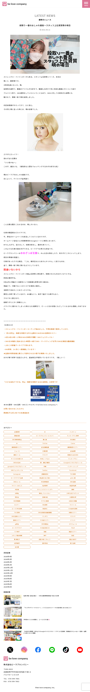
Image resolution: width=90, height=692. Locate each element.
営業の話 (45, 497)
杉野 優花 (17, 543)
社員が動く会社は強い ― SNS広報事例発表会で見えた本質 (41, 596)
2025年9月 (8, 576)
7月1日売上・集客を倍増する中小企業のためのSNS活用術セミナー (31, 333)
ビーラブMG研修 (17, 509)
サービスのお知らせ (17, 459)
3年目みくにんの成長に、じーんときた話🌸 (37, 619)
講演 (73, 489)
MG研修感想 (45, 482)
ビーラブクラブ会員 (17, 478)
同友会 (17, 497)
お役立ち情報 (73, 501)
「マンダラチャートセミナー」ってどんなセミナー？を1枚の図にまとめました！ (48, 607)
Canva (73, 443)
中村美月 (73, 439)
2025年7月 (8, 581)
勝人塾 (45, 439)
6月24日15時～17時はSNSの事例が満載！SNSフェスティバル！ (29, 337)
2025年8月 (8, 578)
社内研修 (45, 485)
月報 (45, 466)
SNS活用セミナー (17, 516)
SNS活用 (73, 482)
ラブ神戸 (17, 532)
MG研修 (45, 505)
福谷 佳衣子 (72, 539)
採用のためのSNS (72, 455)
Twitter (45, 470)
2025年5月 (8, 587)
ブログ (73, 528)
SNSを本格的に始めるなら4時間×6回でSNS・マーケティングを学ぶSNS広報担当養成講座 (40, 341)
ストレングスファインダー (45, 489)
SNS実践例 (17, 501)
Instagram (17, 474)
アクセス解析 (45, 501)
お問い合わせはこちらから (14, 409)
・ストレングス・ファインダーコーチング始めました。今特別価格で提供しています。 (36, 329)
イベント (73, 520)
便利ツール (17, 455)
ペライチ (45, 455)
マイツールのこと (17, 485)
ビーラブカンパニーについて (45, 436)
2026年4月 (8, 556)
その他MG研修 (73, 509)
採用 (45, 532)
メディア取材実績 (17, 535)
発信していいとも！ (45, 493)
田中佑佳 (45, 543)
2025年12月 (8, 567)
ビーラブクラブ (17, 528)
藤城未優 (17, 436)
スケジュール (73, 524)
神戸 (45, 535)
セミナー (17, 505)
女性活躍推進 (45, 447)
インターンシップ (73, 466)
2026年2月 (8, 562)
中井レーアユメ (45, 459)
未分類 (17, 547)
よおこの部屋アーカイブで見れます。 (19, 345)
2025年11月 (8, 570)
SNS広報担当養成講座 (45, 512)
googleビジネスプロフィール (17, 466)
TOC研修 (73, 474)
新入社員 (73, 543)
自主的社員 (73, 485)
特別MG (45, 509)
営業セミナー (17, 520)
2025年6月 (8, 584)
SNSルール (17, 482)
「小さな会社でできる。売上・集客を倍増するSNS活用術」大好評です (31, 382)
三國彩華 (45, 451)
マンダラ (45, 516)
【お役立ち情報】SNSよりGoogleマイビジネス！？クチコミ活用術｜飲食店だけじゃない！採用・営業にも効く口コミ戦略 (55, 632)
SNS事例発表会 (17, 439)
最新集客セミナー (17, 447)
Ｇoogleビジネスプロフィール (72, 462)
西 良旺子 (17, 539)
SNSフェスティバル (17, 470)
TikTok (44, 443)
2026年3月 (8, 559)
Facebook (72, 470)
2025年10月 (8, 573)
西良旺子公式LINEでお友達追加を (16, 413)
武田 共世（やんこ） (45, 539)
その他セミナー (45, 520)
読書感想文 (45, 474)
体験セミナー (73, 512)
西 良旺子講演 (45, 462)
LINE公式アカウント (73, 493)
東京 (73, 535)
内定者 (17, 489)
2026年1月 (8, 565)
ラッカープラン (72, 459)
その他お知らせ (45, 528)
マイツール (73, 505)
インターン (73, 432)
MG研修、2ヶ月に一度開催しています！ (20, 349)
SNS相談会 (45, 524)
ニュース (17, 451)
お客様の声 (73, 497)
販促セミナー (73, 532)
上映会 (17, 524)
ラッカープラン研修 (73, 436)
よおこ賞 (73, 478)
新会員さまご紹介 (45, 478)
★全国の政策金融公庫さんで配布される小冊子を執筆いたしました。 (30, 353)
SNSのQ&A (17, 462)
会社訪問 (73, 451)
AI (45, 432)
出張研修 (17, 432)
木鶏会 (17, 493)
